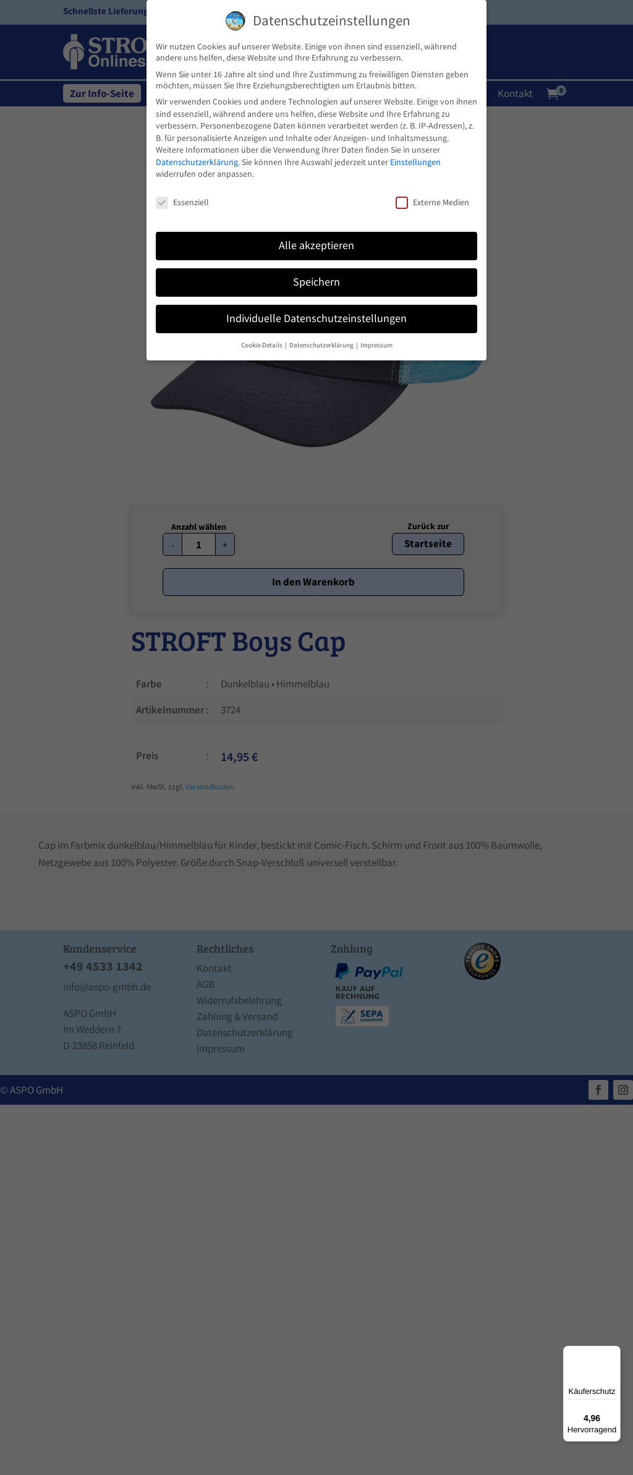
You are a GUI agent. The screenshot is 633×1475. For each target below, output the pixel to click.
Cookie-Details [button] (262, 345)
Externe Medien (432, 202)
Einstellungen (415, 162)
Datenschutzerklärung (197, 162)
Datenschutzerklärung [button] (322, 345)
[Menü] (613, 1353)
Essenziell (182, 202)
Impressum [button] (376, 345)
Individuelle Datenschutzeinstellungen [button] (316, 318)
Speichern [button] (316, 282)
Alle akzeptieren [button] (316, 245)
